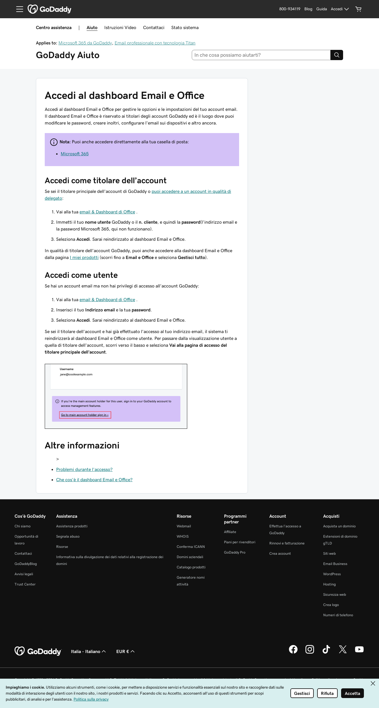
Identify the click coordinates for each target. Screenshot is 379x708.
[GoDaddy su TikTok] (326, 652)
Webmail (184, 526)
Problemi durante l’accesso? (84, 469)
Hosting (329, 584)
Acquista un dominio (339, 526)
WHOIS (183, 536)
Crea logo (331, 605)
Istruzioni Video (120, 27)
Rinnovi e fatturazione (287, 543)
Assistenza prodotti (71, 526)
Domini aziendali (190, 557)
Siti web (329, 553)
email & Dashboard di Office (107, 211)
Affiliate (230, 532)
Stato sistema (185, 27)
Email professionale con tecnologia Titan (155, 42)
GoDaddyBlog (26, 564)
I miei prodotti (84, 257)
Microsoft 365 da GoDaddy (85, 42)
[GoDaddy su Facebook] (293, 652)
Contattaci (153, 27)
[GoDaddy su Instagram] (310, 652)
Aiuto (92, 27)
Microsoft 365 (75, 153)
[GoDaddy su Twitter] (343, 652)
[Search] (337, 55)
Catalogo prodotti (191, 567)
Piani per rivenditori (239, 542)
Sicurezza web (334, 594)
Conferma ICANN (191, 546)
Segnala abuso (68, 536)
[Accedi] (340, 9)
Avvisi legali (24, 574)
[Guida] (321, 9)
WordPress (332, 574)
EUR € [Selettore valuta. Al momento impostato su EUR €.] (126, 651)
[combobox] (261, 55)
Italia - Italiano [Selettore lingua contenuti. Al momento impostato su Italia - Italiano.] (89, 651)
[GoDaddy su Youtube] (359, 652)
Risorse (62, 546)
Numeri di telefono (338, 615)
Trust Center (25, 584)
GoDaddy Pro (234, 552)
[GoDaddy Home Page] (38, 651)
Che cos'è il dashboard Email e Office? (94, 479)
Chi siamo (22, 526)
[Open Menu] (17, 9)
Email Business (335, 564)
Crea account (280, 553)
